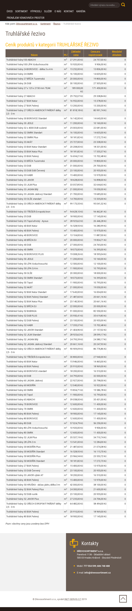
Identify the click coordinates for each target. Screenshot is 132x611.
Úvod (10, 11)
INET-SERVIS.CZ (72, 599)
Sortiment (45, 23)
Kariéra (80, 11)
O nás (58, 11)
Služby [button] (48, 11)
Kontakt (69, 11)
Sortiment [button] (21, 11)
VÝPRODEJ (36, 11)
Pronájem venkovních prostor (25, 17)
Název (34, 55)
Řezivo (56, 23)
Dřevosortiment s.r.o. (27, 23)
